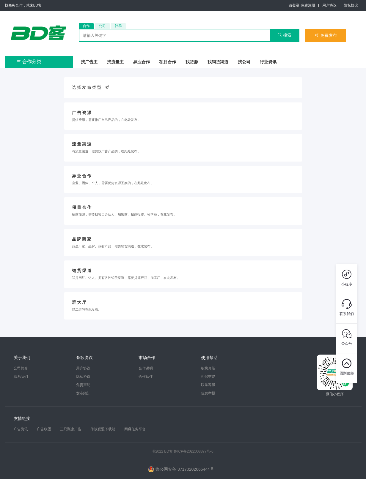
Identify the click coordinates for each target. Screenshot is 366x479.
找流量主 (115, 61)
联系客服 (208, 385)
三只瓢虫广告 (70, 429)
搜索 (284, 35)
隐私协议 (351, 5)
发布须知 (83, 393)
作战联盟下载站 (102, 429)
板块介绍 (208, 368)
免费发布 (325, 35)
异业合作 (141, 61)
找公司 (244, 61)
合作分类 (29, 61)
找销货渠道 (218, 61)
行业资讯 (268, 61)
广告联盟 (44, 429)
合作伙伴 (146, 376)
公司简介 (21, 368)
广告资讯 (21, 429)
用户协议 (329, 5)
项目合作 (167, 61)
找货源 (192, 61)
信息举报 (208, 393)
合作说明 (146, 368)
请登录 (294, 5)
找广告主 (89, 61)
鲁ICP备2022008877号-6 (193, 451)
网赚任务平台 (135, 429)
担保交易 (208, 376)
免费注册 (308, 5)
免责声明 (83, 385)
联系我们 (21, 376)
